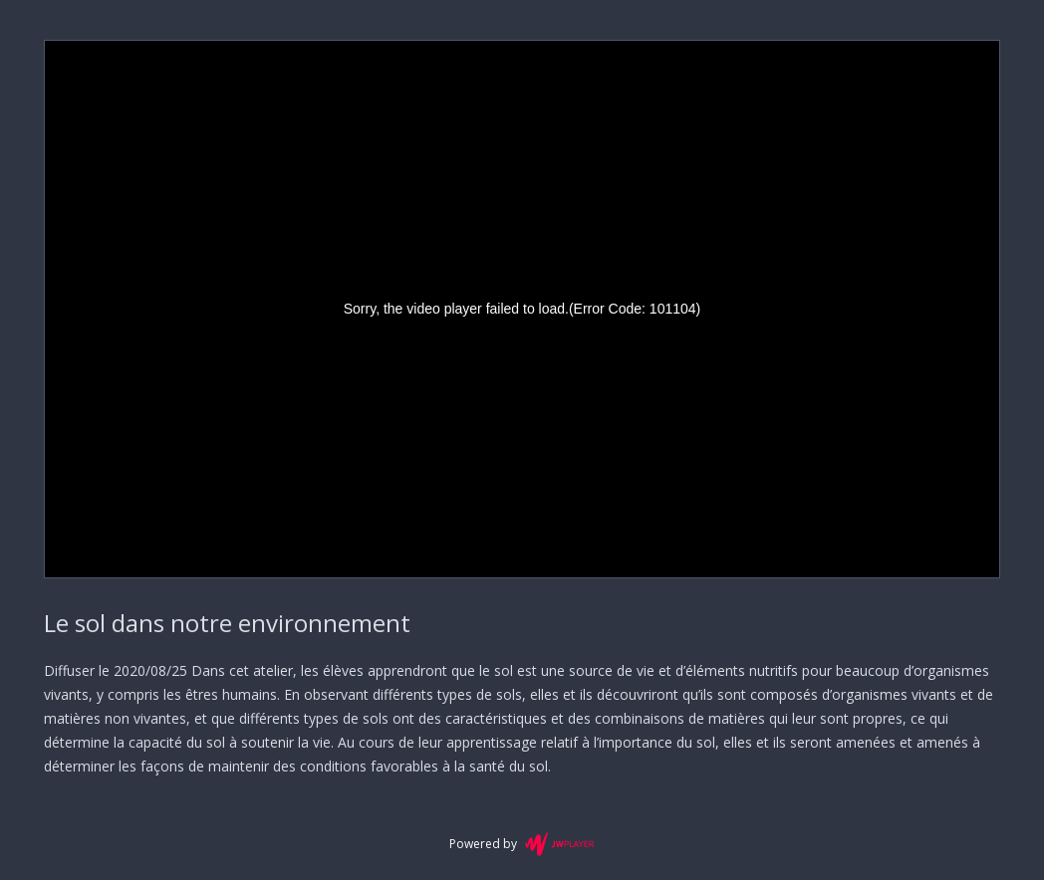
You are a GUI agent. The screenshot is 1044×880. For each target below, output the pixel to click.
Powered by (521, 844)
